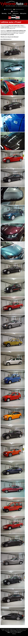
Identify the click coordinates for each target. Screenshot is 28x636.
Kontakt (14, 15)
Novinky (4, 13)
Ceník (9, 13)
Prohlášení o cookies (9, 631)
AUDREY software (13, 630)
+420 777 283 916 (8, 9)
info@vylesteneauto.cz (19, 9)
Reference (15, 13)
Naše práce (23, 13)
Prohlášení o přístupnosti (17, 631)
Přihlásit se (14, 633)
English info (14, 11)
